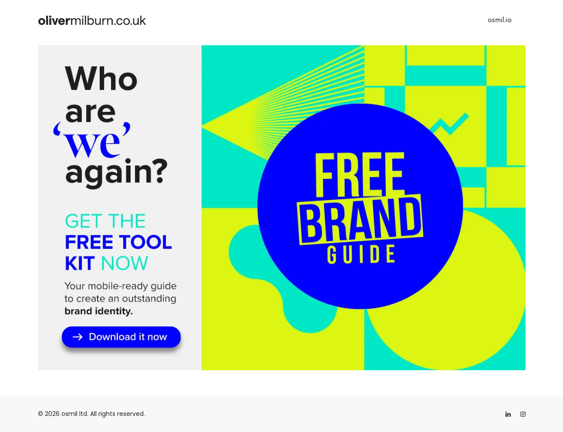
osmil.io (500, 20)
